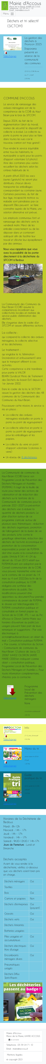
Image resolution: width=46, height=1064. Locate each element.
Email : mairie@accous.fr (17, 1049)
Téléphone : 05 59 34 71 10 (19, 1045)
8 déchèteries (29, 457)
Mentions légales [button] (14, 1055)
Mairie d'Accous (13, 1033)
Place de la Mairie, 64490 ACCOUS (23, 1036)
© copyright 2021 (14, 1059)
